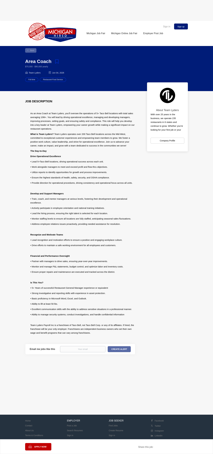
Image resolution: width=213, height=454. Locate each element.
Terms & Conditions (34, 435)
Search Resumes (75, 430)
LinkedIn (159, 435)
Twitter (158, 426)
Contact (28, 425)
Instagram (159, 431)
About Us (29, 430)
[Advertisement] (106, 9)
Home (28, 421)
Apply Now (40, 447)
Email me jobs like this (42, 349)
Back (32, 50)
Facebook (159, 421)
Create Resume (116, 430)
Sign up (181, 26)
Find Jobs (113, 425)
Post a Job (72, 425)
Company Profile (167, 140)
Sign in (166, 26)
